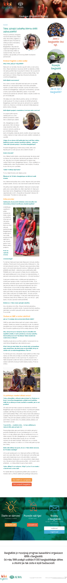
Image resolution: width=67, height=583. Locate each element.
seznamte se (32, 525)
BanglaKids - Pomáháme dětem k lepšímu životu (8, 5)
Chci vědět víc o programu (22, 480)
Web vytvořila (56, 578)
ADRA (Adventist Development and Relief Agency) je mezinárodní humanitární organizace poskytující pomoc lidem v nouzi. (20, 5)
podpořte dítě (11, 525)
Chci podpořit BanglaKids (21, 484)
